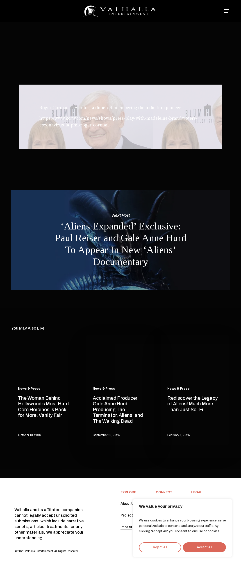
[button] (227, 11)
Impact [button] (126, 527)
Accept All (204, 547)
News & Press (119, 39)
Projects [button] (127, 515)
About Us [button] (128, 503)
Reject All (160, 547)
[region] (182, 528)
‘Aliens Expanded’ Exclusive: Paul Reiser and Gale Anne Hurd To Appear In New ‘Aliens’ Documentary (120, 240)
